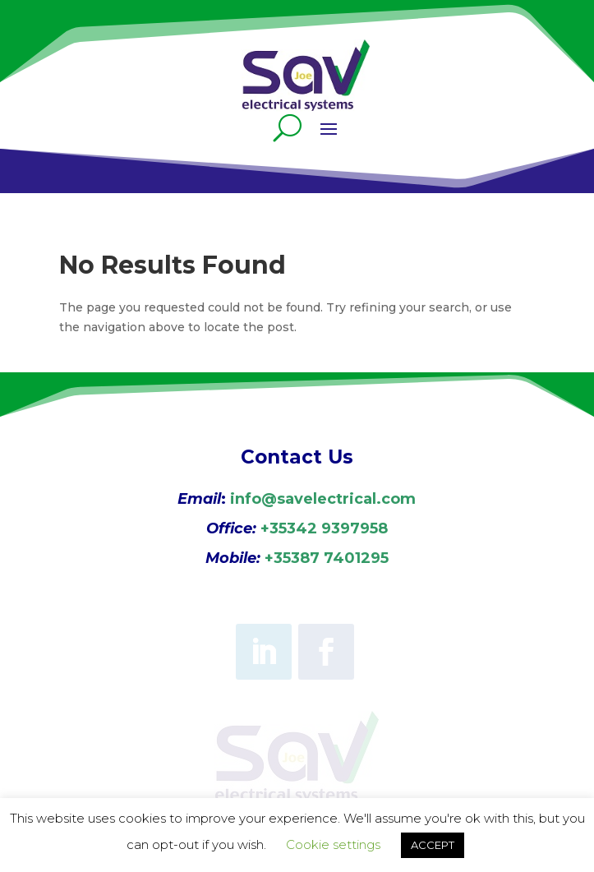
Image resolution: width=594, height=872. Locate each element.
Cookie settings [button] (333, 844)
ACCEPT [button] (432, 844)
